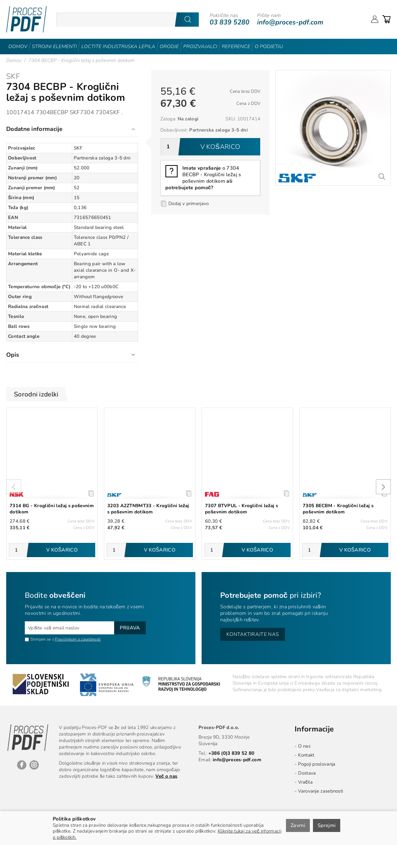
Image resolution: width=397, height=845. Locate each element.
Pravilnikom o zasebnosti (77, 639)
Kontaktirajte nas (252, 634)
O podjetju (269, 46)
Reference (236, 46)
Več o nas (166, 776)
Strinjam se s (39, 639)
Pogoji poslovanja (316, 764)
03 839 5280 (229, 22)
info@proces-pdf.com (290, 22)
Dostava (307, 773)
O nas (304, 746)
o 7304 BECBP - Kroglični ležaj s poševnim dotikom (203, 178)
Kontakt (306, 755)
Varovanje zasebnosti (320, 791)
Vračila (305, 782)
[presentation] (13, 486)
